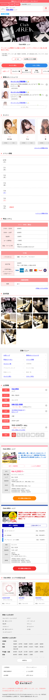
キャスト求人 (13, 65)
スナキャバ (5, 626)
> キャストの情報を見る (41, 148)
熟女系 (4, 624)
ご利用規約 (6, 667)
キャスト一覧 (7, 363)
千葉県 (36, 647)
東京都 (41, 647)
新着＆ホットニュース (32, 355)
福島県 (41, 644)
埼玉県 (12, 4)
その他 (28, 629)
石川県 (25, 651)
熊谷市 (17, 4)
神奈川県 (15, 649)
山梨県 (36, 651)
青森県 (15, 644)
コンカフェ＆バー (7, 632)
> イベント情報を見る (42, 213)
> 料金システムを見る (42, 288)
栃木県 (20, 647)
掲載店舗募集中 (8, 671)
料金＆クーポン (8, 359)
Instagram (14, 435)
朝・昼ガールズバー (8, 629)
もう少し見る (24, 107)
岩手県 (20, 644)
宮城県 (25, 644)
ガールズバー (30, 626)
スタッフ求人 (36, 65)
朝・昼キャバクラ (7, 621)
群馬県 (25, 647)
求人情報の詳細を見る (24, 498)
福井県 (31, 651)
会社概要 (6, 675)
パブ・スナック (31, 621)
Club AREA (9, 10)
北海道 (15, 641)
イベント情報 (30, 359)
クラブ (28, 618)
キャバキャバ (4, 4)
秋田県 (31, 644)
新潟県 (15, 651)
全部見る (24, 660)
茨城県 (15, 647)
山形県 (36, 644)
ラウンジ (29, 624)
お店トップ (7, 355)
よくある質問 (29, 671)
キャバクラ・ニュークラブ (10, 618)
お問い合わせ (29, 675)
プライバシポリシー (31, 667)
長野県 (41, 651)
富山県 (20, 651)
